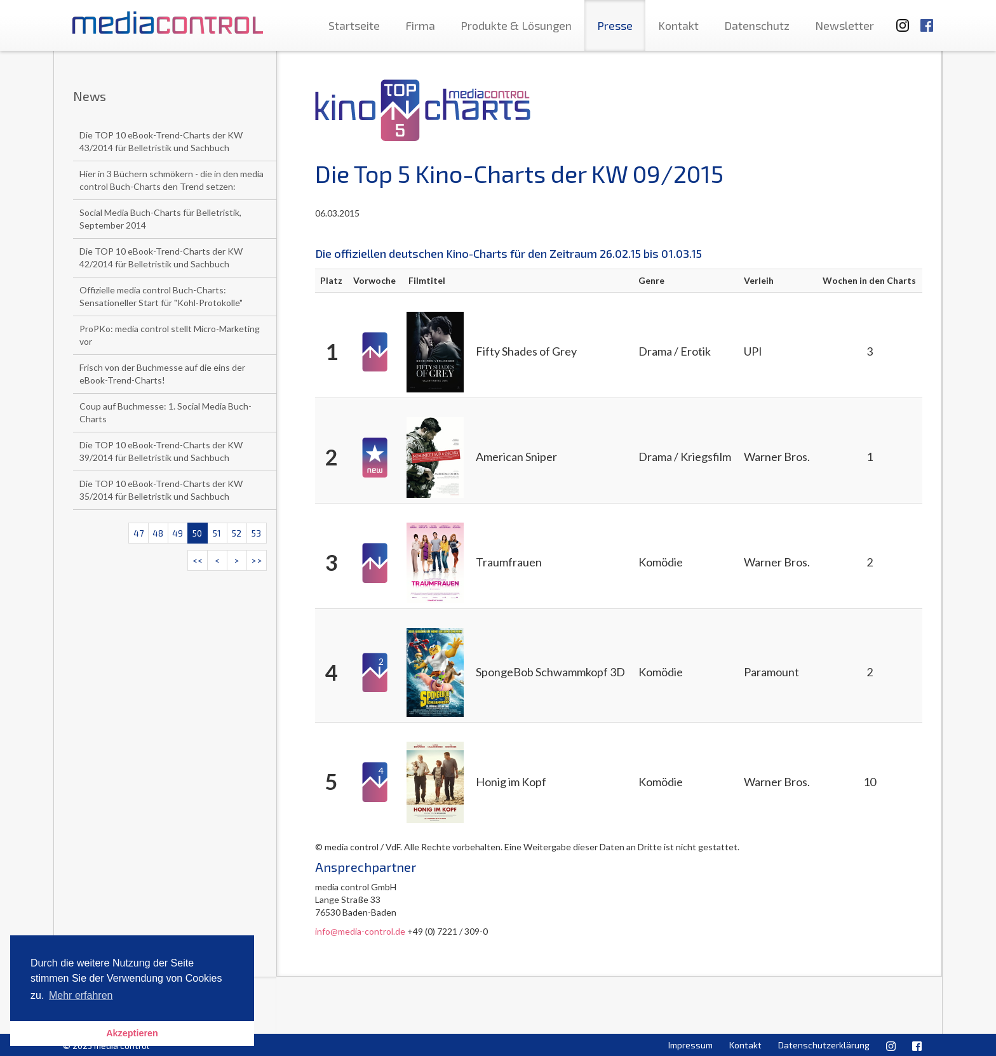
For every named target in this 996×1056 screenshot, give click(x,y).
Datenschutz (757, 25)
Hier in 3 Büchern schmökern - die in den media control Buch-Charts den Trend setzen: (171, 180)
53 (256, 533)
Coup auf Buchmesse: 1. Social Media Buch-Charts (165, 412)
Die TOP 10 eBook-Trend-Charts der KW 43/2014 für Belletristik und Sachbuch (161, 141)
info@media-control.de (360, 931)
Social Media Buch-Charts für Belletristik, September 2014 (160, 219)
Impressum (690, 1044)
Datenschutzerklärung (824, 1044)
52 (236, 533)
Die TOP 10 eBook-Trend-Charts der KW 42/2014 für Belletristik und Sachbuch (161, 257)
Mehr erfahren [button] (81, 995)
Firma (420, 25)
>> (256, 560)
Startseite (354, 25)
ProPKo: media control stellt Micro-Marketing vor (169, 335)
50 (197, 533)
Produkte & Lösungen (516, 25)
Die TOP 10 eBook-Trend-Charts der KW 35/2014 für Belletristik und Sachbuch (161, 490)
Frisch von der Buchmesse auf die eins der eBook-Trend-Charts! (162, 373)
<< (197, 560)
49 (177, 533)
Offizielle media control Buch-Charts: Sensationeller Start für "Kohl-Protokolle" (161, 296)
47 (138, 533)
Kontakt (678, 25)
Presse (615, 25)
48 (157, 533)
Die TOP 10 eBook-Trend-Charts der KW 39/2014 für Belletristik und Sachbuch (161, 451)
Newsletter (844, 25)
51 (217, 533)
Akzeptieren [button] (132, 1033)
